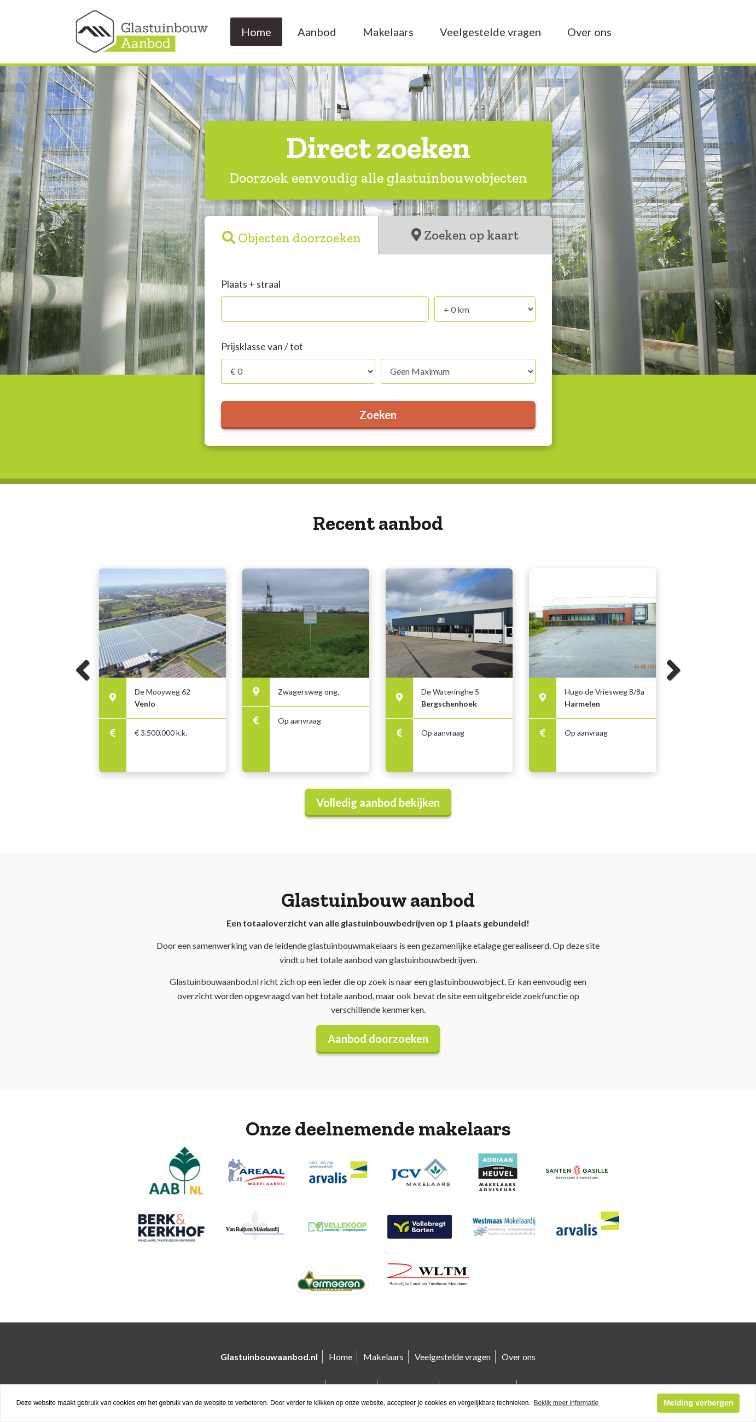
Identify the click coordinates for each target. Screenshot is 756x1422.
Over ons (589, 31)
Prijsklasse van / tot (262, 346)
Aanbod (317, 31)
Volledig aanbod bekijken (378, 802)
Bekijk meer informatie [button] (565, 1403)
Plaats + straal (251, 284)
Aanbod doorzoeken (378, 1038)
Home (256, 31)
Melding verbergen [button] (699, 1402)
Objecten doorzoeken (299, 238)
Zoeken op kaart (471, 235)
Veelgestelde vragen (490, 31)
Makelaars (388, 31)
